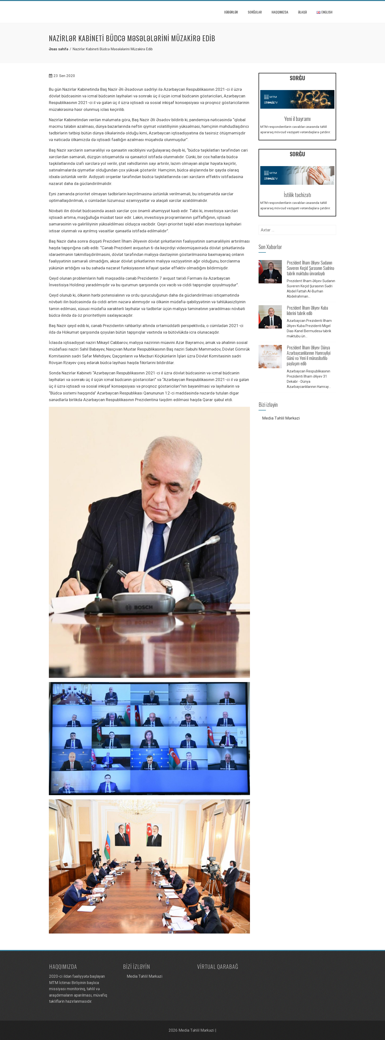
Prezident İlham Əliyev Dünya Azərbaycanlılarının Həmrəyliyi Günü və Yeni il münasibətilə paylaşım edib (308, 355)
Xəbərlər (231, 11)
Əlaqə (302, 11)
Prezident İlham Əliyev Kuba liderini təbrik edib (307, 310)
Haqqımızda (280, 11)
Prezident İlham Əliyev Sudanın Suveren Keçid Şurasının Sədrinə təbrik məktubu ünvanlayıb (310, 267)
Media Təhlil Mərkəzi (281, 418)
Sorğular (255, 11)
